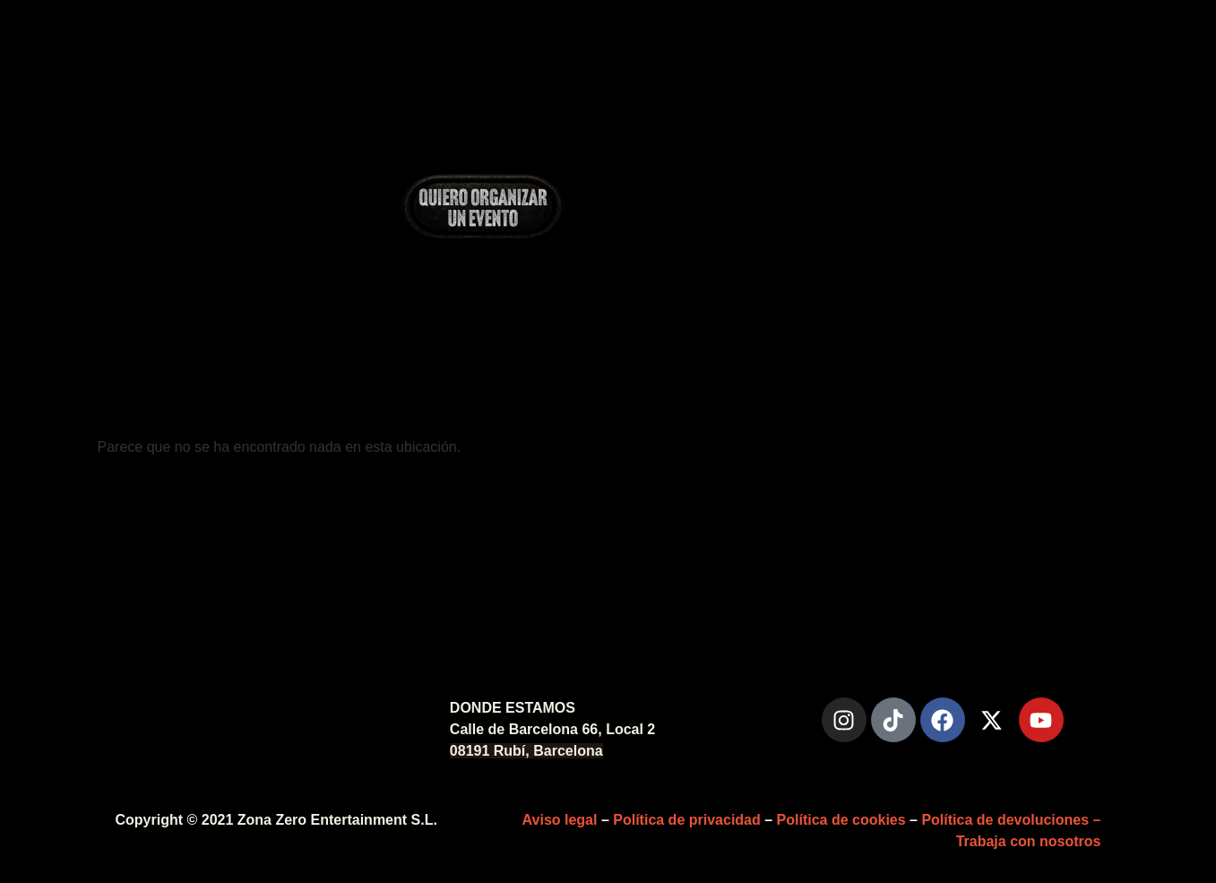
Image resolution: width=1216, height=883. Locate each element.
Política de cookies (841, 819)
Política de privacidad (687, 819)
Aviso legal (560, 819)
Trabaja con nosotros (1028, 841)
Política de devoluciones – (1010, 819)
